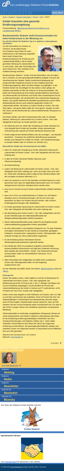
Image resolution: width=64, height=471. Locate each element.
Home (5, 17)
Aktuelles (11, 17)
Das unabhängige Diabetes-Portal (34, 5)
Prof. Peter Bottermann (10, 365)
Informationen (47, 269)
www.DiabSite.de (17, 337)
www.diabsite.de (17, 467)
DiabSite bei (33, 392)
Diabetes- (33, 371)
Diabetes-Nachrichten (23, 17)
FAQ (6, 271)
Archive (35, 17)
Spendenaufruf (11, 462)
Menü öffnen (57, 13)
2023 (41, 17)
